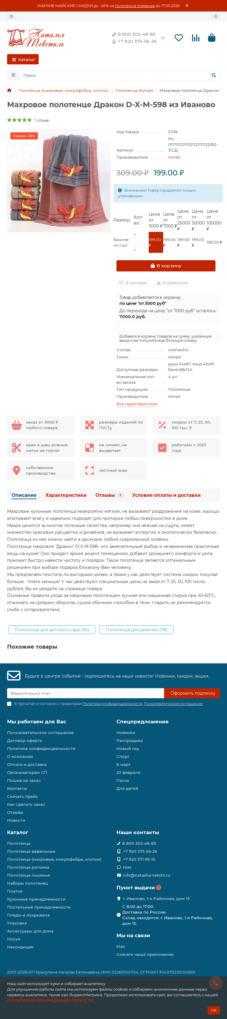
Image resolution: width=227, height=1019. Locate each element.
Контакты (17, 788)
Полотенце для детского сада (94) (52, 630)
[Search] (120, 76)
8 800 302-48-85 (132, 34)
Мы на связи (133, 935)
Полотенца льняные (28, 875)
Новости (16, 820)
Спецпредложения (142, 722)
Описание (24, 496)
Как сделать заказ (26, 804)
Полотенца (18, 843)
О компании (20, 756)
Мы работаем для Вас (36, 722)
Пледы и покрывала (28, 915)
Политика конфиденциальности (41, 748)
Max (127, 867)
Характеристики (66, 496)
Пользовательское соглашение (40, 732)
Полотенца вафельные (31, 851)
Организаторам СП (27, 772)
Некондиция (20, 947)
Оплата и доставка (27, 764)
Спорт (122, 756)
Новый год (127, 748)
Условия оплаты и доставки (166, 496)
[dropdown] (11, 16)
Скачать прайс (22, 796)
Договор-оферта (24, 740)
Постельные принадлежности (39, 907)
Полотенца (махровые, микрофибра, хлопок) (63, 91)
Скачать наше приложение (145, 954)
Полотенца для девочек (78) (136, 630)
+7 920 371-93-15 (139, 859)
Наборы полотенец (27, 883)
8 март (123, 764)
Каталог (17, 832)
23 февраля (128, 772)
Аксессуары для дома (30, 931)
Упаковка (17, 923)
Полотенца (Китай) (134, 91)
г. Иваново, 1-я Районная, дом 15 (156, 898)
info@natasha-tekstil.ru (146, 875)
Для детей (127, 788)
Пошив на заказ (23, 780)
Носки (13, 939)
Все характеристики (137, 404)
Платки (14, 891)
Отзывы (109, 496)
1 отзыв (28, 120)
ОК (213, 1010)
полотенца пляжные (135, 6)
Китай (174, 158)
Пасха (122, 780)
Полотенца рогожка (28, 867)
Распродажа (129, 740)
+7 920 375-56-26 (133, 41)
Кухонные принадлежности (36, 899)
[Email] (85, 693)
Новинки (125, 732)
